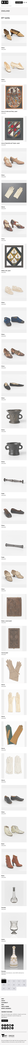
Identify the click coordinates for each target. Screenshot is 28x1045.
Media (2, 1004)
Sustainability (4, 1002)
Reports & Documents (6, 1008)
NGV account (4, 1017)
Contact (3, 1000)
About (2, 998)
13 (14, 988)
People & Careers (5, 1006)
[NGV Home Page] (4, 2)
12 (9, 988)
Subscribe (4, 1020)
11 (3, 988)
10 (24, 984)
